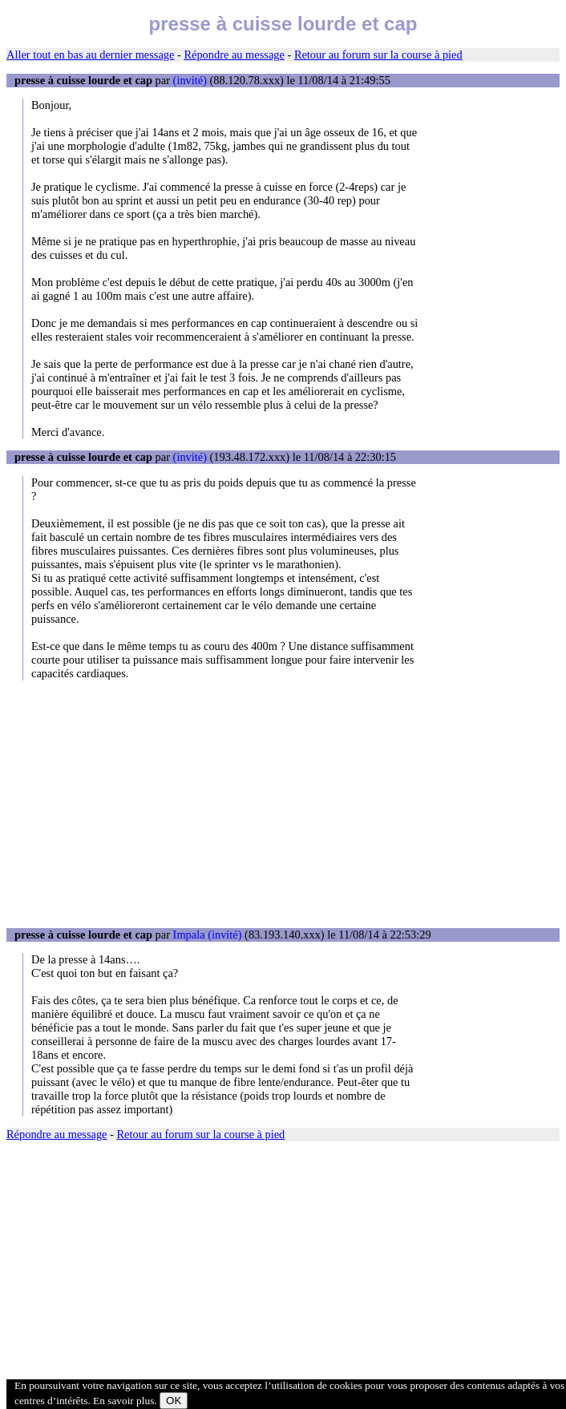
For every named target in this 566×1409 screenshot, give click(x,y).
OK (173, 1401)
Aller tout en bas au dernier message (90, 54)
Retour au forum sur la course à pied (378, 54)
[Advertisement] (283, 804)
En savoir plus (123, 1401)
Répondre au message (234, 54)
